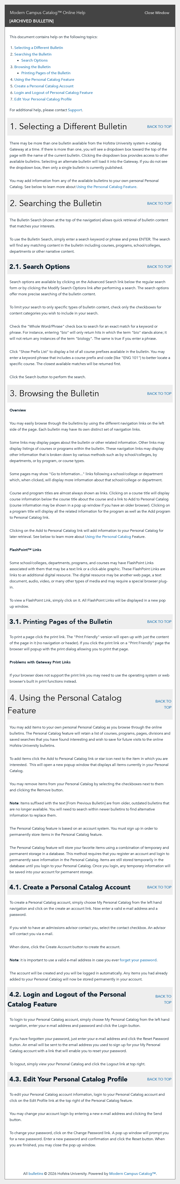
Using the (108, 536)
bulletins (36, 1173)
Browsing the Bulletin (32, 67)
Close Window (157, 12)
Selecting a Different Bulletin (38, 47)
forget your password (138, 960)
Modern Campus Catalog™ (132, 1173)
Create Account (44, 86)
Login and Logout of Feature (53, 92)
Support (75, 110)
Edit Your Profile (43, 99)
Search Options (34, 60)
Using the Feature (44, 79)
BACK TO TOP (159, 126)
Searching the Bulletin (33, 54)
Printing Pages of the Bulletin (46, 73)
